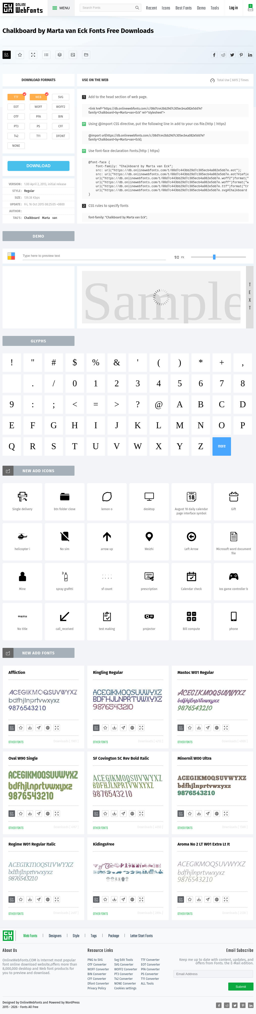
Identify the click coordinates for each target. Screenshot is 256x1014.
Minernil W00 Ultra (195, 758)
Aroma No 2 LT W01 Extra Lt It (204, 844)
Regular (29, 191)
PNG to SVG (95, 960)
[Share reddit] (223, 54)
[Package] (60, 55)
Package (113, 936)
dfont (60, 136)
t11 (38, 136)
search (137, 7)
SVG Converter (123, 964)
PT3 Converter (123, 974)
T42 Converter (123, 979)
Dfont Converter (98, 983)
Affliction (16, 672)
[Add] (6, 55)
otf (16, 116)
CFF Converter (97, 979)
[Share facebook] (214, 54)
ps (38, 126)
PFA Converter (150, 969)
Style (76, 936)
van (54, 218)
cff (60, 126)
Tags (94, 936)
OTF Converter (97, 964)
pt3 (16, 126)
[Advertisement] (40, 297)
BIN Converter (97, 974)
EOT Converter (150, 964)
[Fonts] (86, 55)
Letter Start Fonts (141, 936)
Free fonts (25, 8)
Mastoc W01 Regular (196, 672)
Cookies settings (125, 988)
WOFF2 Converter (125, 969)
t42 (16, 136)
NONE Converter (125, 983)
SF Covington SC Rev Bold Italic (121, 758)
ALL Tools (147, 983)
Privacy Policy (97, 988)
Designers (55, 936)
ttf (16, 97)
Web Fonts (30, 936)
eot (16, 107)
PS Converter (149, 974)
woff (38, 107)
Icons (166, 8)
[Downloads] (29, 727)
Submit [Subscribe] (241, 987)
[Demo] (33, 55)
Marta (46, 218)
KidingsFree (103, 844)
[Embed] (47, 727)
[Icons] (73, 55)
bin (60, 116)
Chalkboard (32, 218)
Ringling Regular (108, 672)
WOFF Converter (98, 969)
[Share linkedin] (250, 54)
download (38, 166)
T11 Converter (150, 979)
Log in (233, 8)
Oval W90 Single (23, 758)
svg (60, 97)
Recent (151, 8)
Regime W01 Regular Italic (32, 844)
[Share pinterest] (241, 54)
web (39, 97)
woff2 (60, 107)
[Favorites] (20, 55)
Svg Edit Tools (123, 960)
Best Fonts (184, 8)
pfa (38, 116)
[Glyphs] (46, 55)
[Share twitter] (232, 54)
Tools (215, 8)
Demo (201, 8)
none (16, 145)
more (222, 446)
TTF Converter (150, 960)
